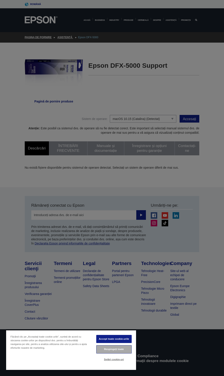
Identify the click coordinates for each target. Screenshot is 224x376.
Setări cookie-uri (114, 359)
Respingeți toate (114, 349)
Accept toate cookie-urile (114, 339)
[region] (71, 350)
